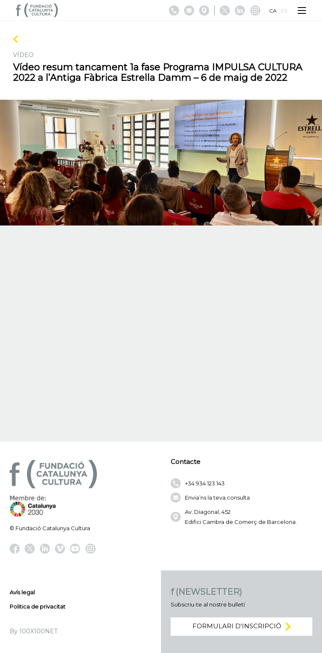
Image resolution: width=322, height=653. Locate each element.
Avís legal (22, 592)
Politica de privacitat (37, 606)
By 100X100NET (33, 631)
